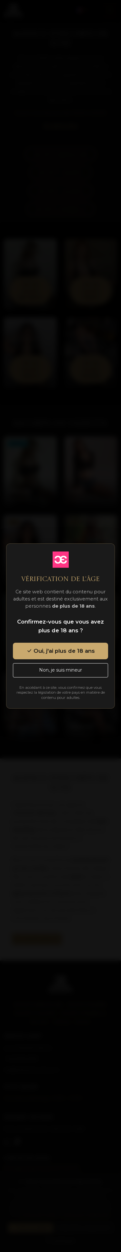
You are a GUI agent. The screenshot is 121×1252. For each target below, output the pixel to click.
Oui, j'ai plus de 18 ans (60, 651)
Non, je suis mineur (60, 670)
